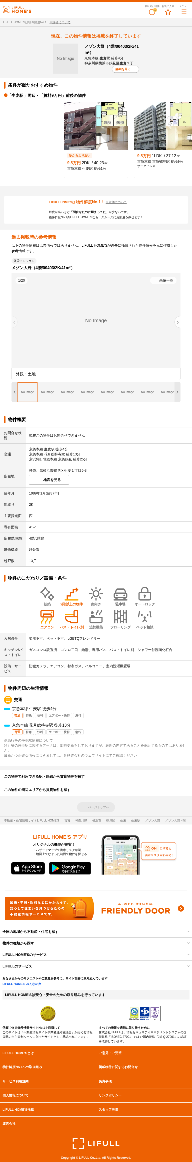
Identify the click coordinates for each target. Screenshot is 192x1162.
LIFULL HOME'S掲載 (18, 1109)
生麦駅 (135, 820)
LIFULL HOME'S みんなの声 (21, 984)
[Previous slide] (15, 322)
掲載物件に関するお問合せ (118, 1067)
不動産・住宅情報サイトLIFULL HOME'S (31, 820)
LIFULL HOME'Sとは (18, 1053)
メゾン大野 (152, 820)
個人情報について (15, 1095)
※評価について (60, 22)
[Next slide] (177, 322)
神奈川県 (81, 820)
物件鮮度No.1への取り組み (22, 1067)
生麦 (123, 820)
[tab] (28, 392)
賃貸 (67, 820)
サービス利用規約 (15, 1081)
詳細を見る (123, 69)
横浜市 (96, 820)
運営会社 (9, 1123)
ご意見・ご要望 (110, 1053)
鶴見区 (110, 820)
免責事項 (105, 1081)
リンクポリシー (110, 1095)
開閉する (185, 932)
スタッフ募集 (108, 1109)
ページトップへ (98, 807)
